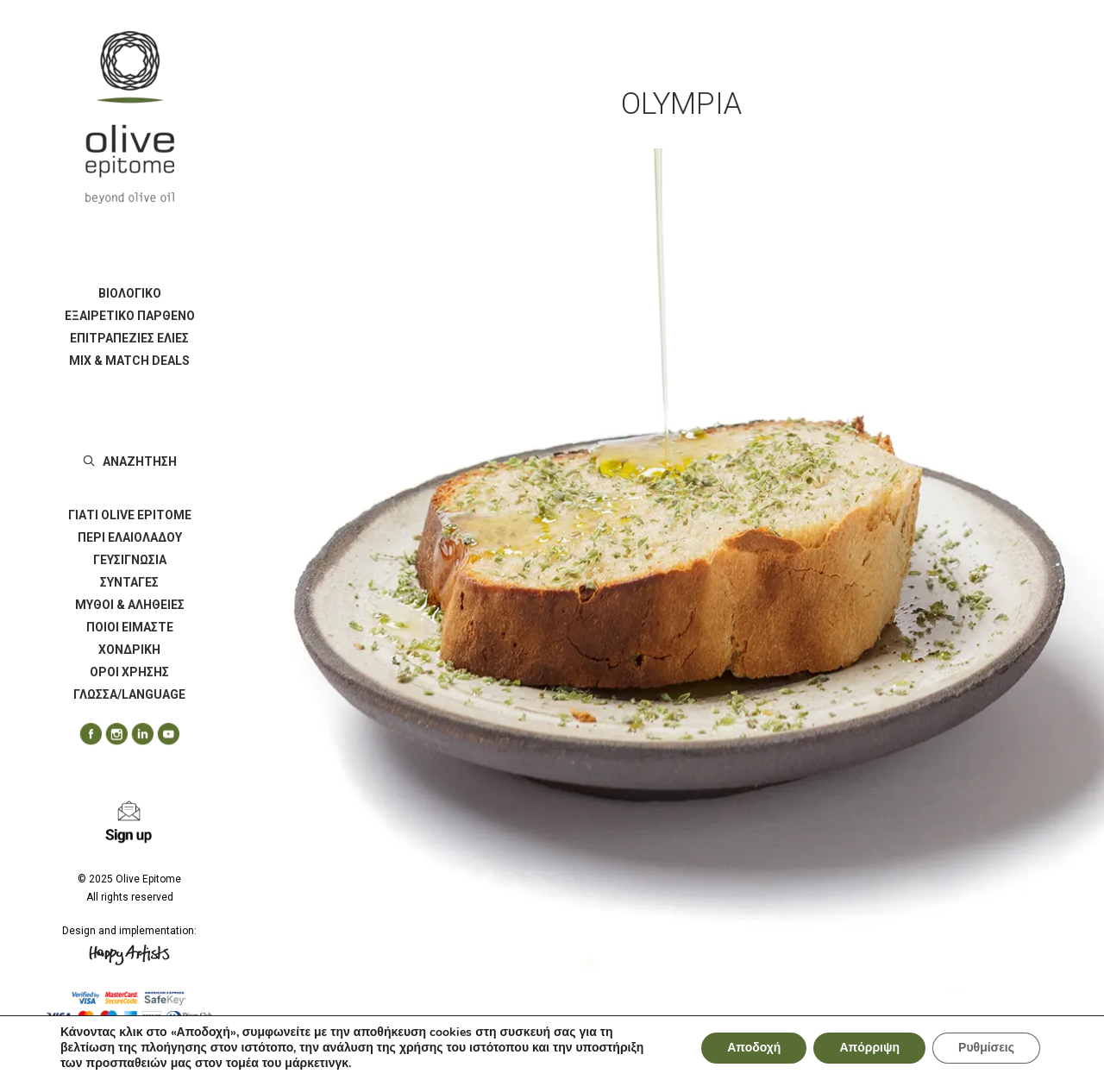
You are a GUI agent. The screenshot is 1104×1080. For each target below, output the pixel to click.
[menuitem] (129, 293)
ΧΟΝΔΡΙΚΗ (129, 649)
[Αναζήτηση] (129, 461)
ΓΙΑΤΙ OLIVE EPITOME (129, 515)
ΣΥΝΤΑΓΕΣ (129, 582)
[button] (84, 734)
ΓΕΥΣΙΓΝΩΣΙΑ (129, 560)
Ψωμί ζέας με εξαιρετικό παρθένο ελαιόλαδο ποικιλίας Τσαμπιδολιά (602, 1036)
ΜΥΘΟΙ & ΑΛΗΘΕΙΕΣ (130, 605)
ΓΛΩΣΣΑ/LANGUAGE (129, 694)
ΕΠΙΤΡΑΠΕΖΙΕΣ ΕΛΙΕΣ (129, 338)
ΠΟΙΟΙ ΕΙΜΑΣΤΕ (129, 627)
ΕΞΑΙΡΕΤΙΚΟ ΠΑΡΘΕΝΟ (130, 316)
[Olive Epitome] (129, 117)
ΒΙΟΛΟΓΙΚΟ (129, 293)
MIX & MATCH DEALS (129, 360)
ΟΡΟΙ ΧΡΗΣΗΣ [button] (129, 672)
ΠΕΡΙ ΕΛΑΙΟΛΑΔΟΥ (130, 537)
